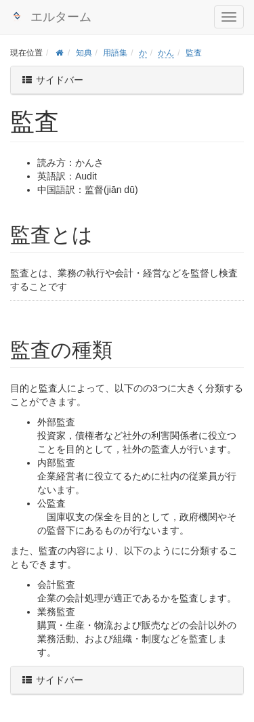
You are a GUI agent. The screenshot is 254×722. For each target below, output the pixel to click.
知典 (84, 53)
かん (166, 53)
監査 (194, 53)
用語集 (115, 53)
